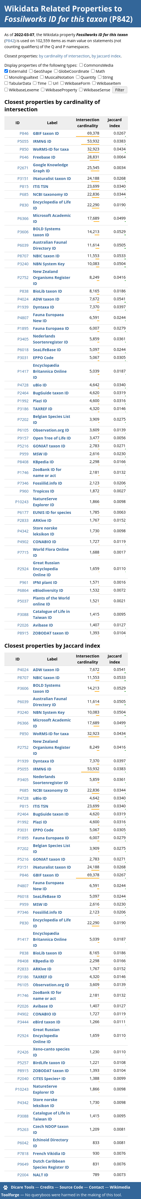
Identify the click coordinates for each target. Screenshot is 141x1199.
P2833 (23, 520)
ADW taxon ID (46, 299)
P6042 (23, 1142)
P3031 (23, 357)
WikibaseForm (77, 83)
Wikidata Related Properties (58, 8)
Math (100, 71)
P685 (24, 194)
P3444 (23, 1022)
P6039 (23, 245)
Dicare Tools (22, 1187)
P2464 (23, 392)
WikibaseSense (97, 89)
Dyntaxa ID (43, 307)
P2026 (23, 625)
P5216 (23, 446)
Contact (96, 1187)
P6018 (23, 349)
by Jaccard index (106, 56)
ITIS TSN (40, 186)
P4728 (23, 385)
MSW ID (40, 453)
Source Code (71, 1187)
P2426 (23, 1052)
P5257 (23, 1062)
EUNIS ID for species (52, 512)
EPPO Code (43, 357)
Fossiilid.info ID (47, 483)
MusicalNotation (59, 77)
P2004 (23, 1174)
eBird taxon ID (46, 1022)
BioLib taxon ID (47, 291)
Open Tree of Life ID (52, 438)
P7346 (23, 483)
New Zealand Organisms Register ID (51, 277)
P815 (24, 186)
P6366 (23, 218)
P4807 (23, 317)
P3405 (23, 339)
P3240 (23, 263)
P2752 (23, 277)
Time (42, 83)
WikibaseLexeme (24, 89)
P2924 (23, 568)
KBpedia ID (43, 461)
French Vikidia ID (49, 1153)
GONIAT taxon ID (49, 446)
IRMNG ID (42, 141)
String (108, 77)
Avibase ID (43, 625)
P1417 (23, 371)
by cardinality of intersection (64, 56)
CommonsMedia (98, 65)
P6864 (23, 590)
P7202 (23, 419)
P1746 (23, 472)
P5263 (23, 1129)
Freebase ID (44, 157)
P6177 (23, 512)
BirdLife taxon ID (49, 1062)
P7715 (23, 552)
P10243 (22, 501)
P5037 (23, 601)
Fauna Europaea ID (51, 328)
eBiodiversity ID (48, 590)
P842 (9, 40)
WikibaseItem (109, 83)
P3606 (23, 231)
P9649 (23, 1164)
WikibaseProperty (61, 89)
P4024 (23, 299)
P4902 (23, 541)
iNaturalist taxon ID (52, 178)
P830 (24, 205)
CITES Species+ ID (49, 1078)
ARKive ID (42, 520)
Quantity (88, 77)
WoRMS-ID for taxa (51, 149)
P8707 (23, 255)
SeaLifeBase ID (47, 349)
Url (55, 83)
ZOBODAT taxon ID (51, 633)
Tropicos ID (43, 491)
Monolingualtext (23, 77)
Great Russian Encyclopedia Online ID (46, 568)
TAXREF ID (42, 408)
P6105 (23, 430)
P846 (24, 133)
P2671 (23, 167)
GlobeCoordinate (73, 71)
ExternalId (18, 71)
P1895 (23, 328)
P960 (24, 491)
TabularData (20, 83)
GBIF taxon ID (46, 133)
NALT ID (40, 1174)
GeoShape (43, 71)
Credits (47, 1187)
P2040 (23, 1078)
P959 (24, 453)
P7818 (23, 1153)
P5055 (23, 141)
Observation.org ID (51, 430)
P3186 (23, 408)
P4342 (23, 531)
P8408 (23, 461)
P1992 (23, 400)
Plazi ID (40, 400)
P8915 (23, 633)
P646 (24, 157)
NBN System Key (49, 263)
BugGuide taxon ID (51, 392)
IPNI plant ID (45, 582)
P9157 (23, 438)
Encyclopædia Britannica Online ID (50, 371)
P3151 (23, 178)
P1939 (23, 307)
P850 (24, 149)
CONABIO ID (44, 541)
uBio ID (40, 385)
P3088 (23, 614)
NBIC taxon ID (46, 255)
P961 (24, 582)
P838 (24, 291)
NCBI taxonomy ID (50, 194)
